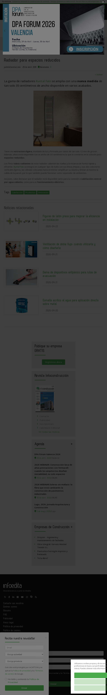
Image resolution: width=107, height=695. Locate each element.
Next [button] (102, 30)
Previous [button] (4, 30)
